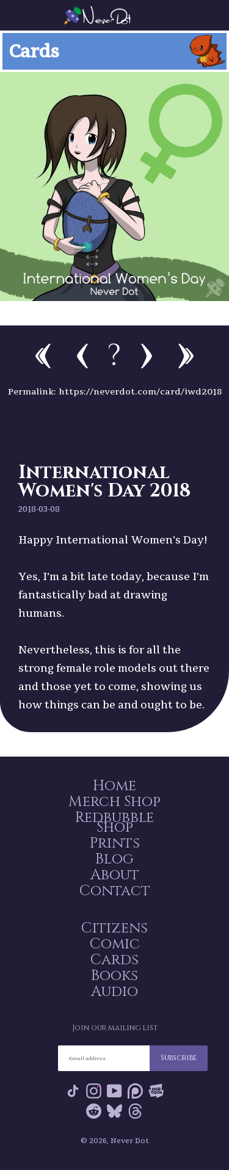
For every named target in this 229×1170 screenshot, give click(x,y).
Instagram (93, 1091)
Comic (115, 944)
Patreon (135, 1091)
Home (114, 786)
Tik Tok (73, 1091)
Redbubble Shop (114, 822)
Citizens (114, 928)
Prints (115, 843)
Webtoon (156, 1091)
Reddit (93, 1111)
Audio (114, 992)
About (114, 875)
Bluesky (114, 1111)
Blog (114, 859)
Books (114, 976)
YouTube (114, 1091)
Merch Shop (114, 802)
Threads (135, 1111)
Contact (114, 891)
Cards (114, 960)
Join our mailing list (115, 1028)
